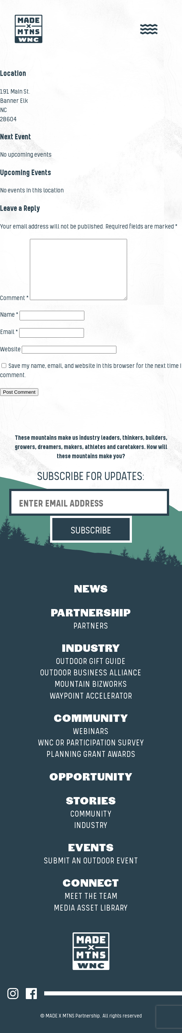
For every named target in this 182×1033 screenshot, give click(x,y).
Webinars (91, 731)
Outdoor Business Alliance (90, 673)
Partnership (91, 612)
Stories (91, 800)
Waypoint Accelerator (91, 696)
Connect (91, 882)
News (91, 588)
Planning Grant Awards (91, 754)
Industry (91, 647)
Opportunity (91, 776)
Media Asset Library (91, 908)
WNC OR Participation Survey (91, 743)
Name (9, 315)
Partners (90, 626)
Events (91, 846)
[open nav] (149, 30)
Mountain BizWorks (91, 684)
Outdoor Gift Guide (91, 661)
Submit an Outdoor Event (91, 861)
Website (10, 349)
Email (9, 332)
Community (91, 717)
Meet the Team (91, 896)
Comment (14, 298)
